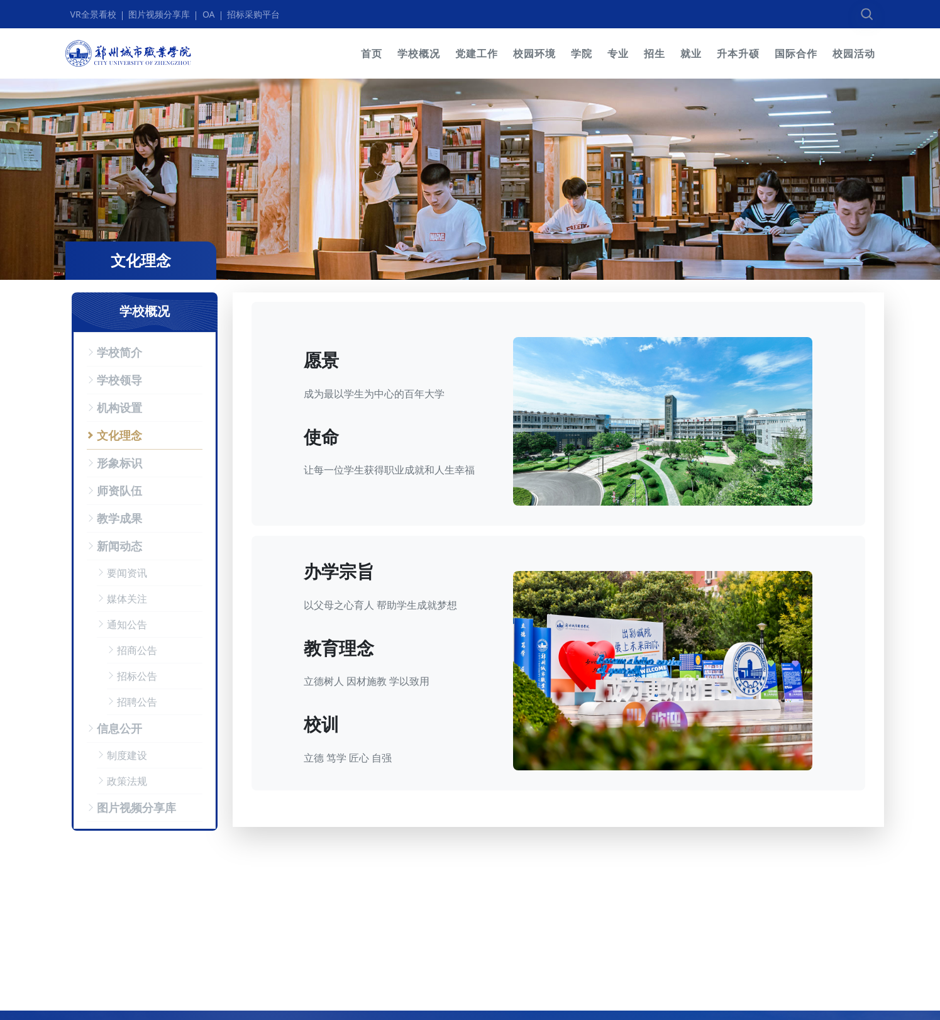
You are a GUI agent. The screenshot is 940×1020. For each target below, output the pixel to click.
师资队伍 (119, 490)
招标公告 (137, 676)
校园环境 (534, 53)
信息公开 (119, 728)
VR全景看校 (93, 14)
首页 (371, 53)
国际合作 (796, 53)
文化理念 (119, 435)
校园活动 (853, 53)
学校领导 (119, 379)
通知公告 (127, 624)
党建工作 (476, 53)
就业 (691, 53)
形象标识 (119, 462)
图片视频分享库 (159, 14)
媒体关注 (127, 599)
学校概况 (418, 53)
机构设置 (119, 407)
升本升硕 (738, 53)
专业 (618, 53)
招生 (654, 53)
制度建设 (127, 755)
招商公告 (137, 650)
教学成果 (119, 518)
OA (208, 14)
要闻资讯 (127, 573)
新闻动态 (119, 545)
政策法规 (127, 781)
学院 (581, 53)
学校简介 (119, 352)
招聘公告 (137, 702)
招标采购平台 (253, 14)
